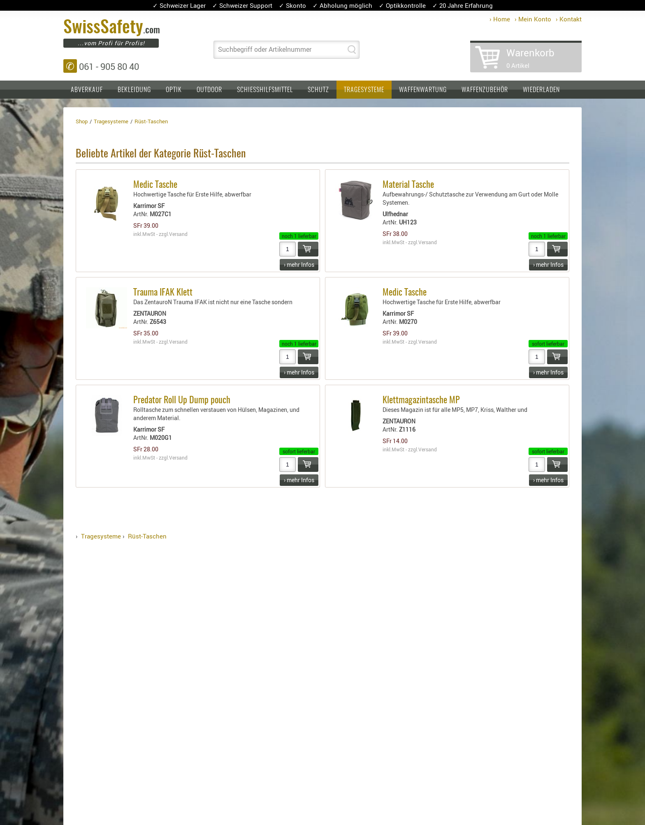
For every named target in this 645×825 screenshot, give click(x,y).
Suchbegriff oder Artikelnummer (264, 49)
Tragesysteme (364, 90)
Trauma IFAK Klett (163, 292)
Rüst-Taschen (147, 536)
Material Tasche (408, 184)
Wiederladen (541, 90)
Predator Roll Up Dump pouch (181, 400)
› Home (500, 19)
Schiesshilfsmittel (265, 90)
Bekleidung (134, 90)
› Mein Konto (533, 19)
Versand (178, 234)
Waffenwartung (423, 90)
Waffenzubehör (485, 90)
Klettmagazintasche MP (421, 400)
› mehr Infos (299, 264)
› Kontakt (569, 19)
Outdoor (209, 90)
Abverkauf (87, 90)
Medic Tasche (155, 184)
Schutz (318, 90)
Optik (174, 90)
